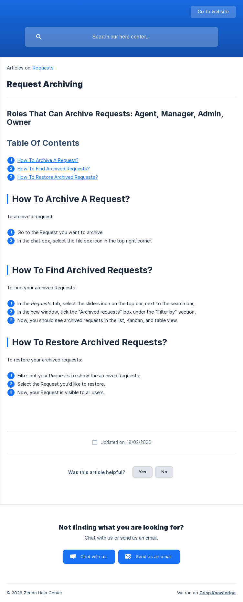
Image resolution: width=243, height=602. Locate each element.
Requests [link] (43, 67)
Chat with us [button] (93, 556)
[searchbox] (121, 37)
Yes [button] (142, 471)
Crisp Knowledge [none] (217, 592)
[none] (213, 12)
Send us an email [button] (154, 556)
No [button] (164, 471)
